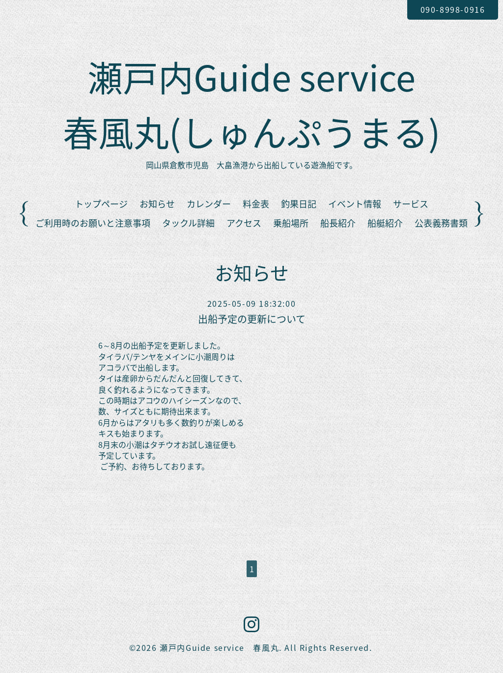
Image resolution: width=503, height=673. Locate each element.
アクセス (243, 223)
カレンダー (209, 203)
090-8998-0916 (452, 9)
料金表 (256, 203)
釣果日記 (298, 203)
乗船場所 (290, 223)
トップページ (101, 203)
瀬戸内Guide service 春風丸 (219, 647)
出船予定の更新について (252, 319)
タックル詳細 (188, 223)
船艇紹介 (385, 223)
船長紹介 (338, 223)
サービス (410, 203)
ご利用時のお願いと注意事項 (92, 223)
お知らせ (157, 203)
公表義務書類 (441, 223)
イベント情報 (354, 203)
